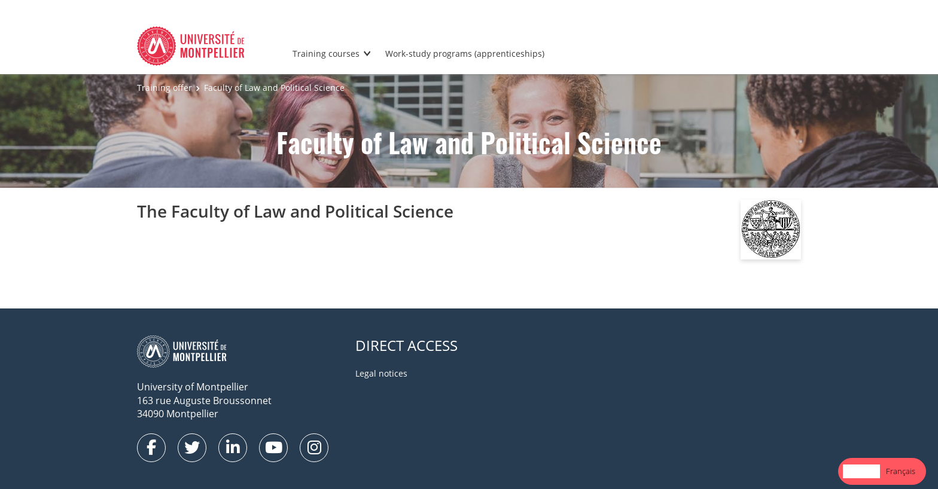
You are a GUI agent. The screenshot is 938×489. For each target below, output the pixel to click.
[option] (900, 471)
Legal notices (381, 373)
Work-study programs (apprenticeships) (464, 53)
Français (900, 471)
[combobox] (861, 471)
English (861, 471)
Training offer (164, 87)
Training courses (326, 53)
